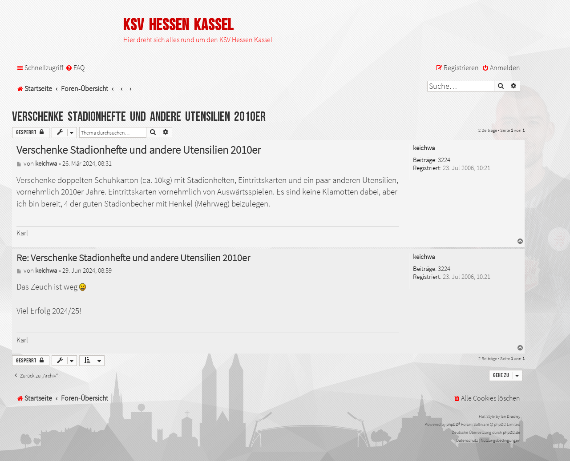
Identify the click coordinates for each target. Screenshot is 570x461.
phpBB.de (511, 432)
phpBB (452, 424)
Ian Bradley (510, 416)
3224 (444, 160)
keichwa (424, 148)
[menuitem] (75, 68)
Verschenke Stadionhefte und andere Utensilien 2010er (139, 117)
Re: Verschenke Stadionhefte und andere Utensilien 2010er (133, 258)
